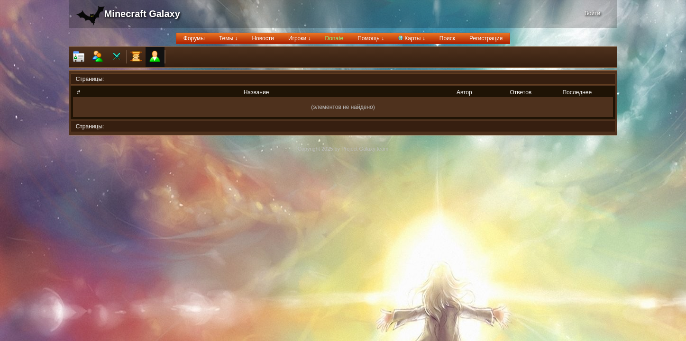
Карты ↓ (411, 38)
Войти (593, 13)
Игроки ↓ (299, 38)
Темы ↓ (228, 38)
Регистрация (486, 38)
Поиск (447, 38)
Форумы (194, 38)
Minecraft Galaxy (142, 14)
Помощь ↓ (370, 38)
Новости (263, 38)
